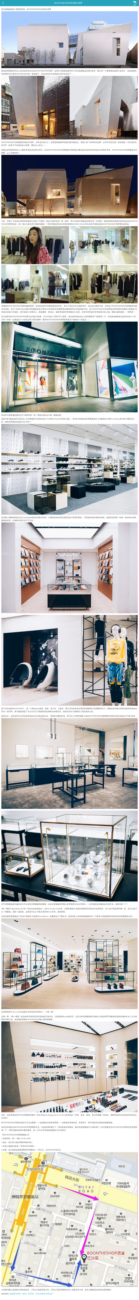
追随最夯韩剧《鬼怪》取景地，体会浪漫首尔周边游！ (31, 1294)
